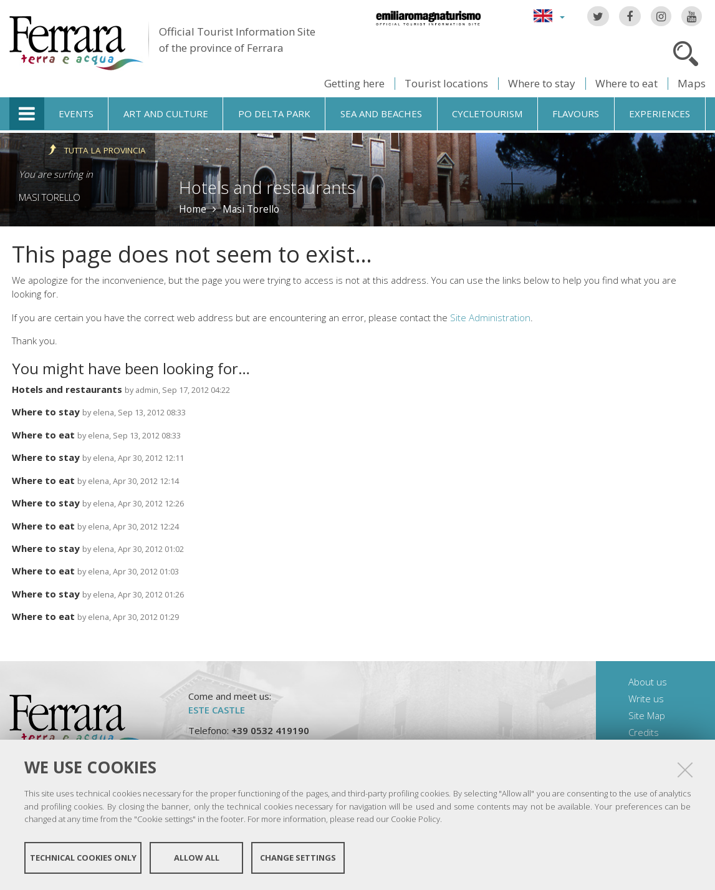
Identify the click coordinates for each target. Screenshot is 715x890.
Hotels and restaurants (67, 389)
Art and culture (165, 113)
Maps (692, 83)
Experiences (659, 113)
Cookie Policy (415, 819)
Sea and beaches (381, 113)
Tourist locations (446, 83)
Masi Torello (49, 197)
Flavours (575, 113)
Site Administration (490, 317)
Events (76, 113)
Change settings (298, 857)
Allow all (196, 857)
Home (192, 209)
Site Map (646, 715)
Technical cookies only (83, 857)
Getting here (354, 83)
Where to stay (541, 83)
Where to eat (626, 83)
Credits (643, 732)
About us (647, 681)
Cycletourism (487, 113)
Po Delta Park (274, 113)
